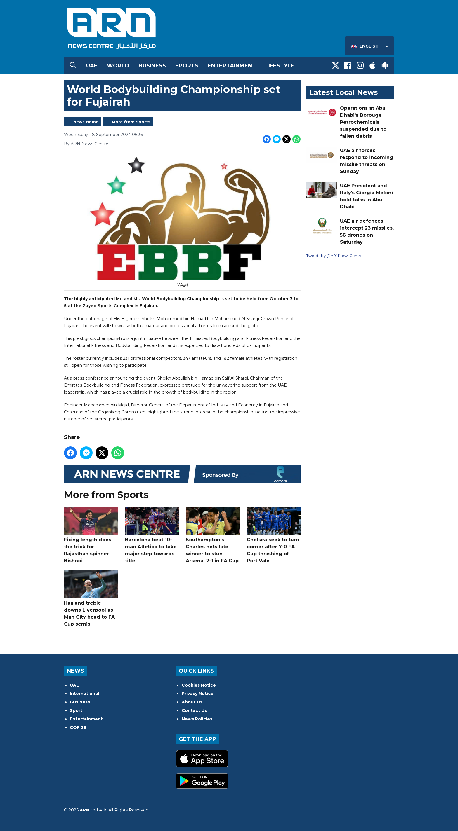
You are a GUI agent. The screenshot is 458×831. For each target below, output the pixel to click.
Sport (76, 710)
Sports (186, 65)
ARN (84, 810)
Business (152, 65)
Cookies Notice (199, 685)
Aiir (102, 810)
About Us (192, 702)
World (118, 65)
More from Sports (131, 121)
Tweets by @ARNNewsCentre (334, 255)
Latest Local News (343, 92)
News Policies (197, 719)
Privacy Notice (198, 693)
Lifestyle (279, 65)
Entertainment (232, 65)
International (84, 693)
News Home (85, 121)
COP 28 (78, 727)
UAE (92, 65)
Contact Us (194, 710)
